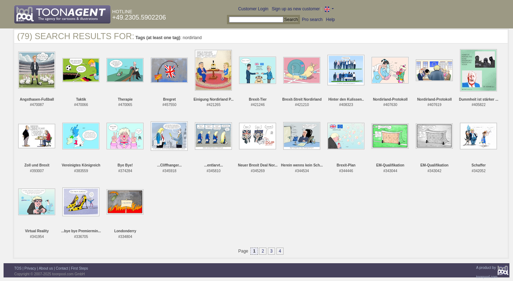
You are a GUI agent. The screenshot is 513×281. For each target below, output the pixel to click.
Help (330, 19)
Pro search (312, 19)
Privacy (30, 268)
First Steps (79, 268)
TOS (17, 268)
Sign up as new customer (296, 8)
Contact (62, 268)
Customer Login (253, 8)
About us (46, 268)
